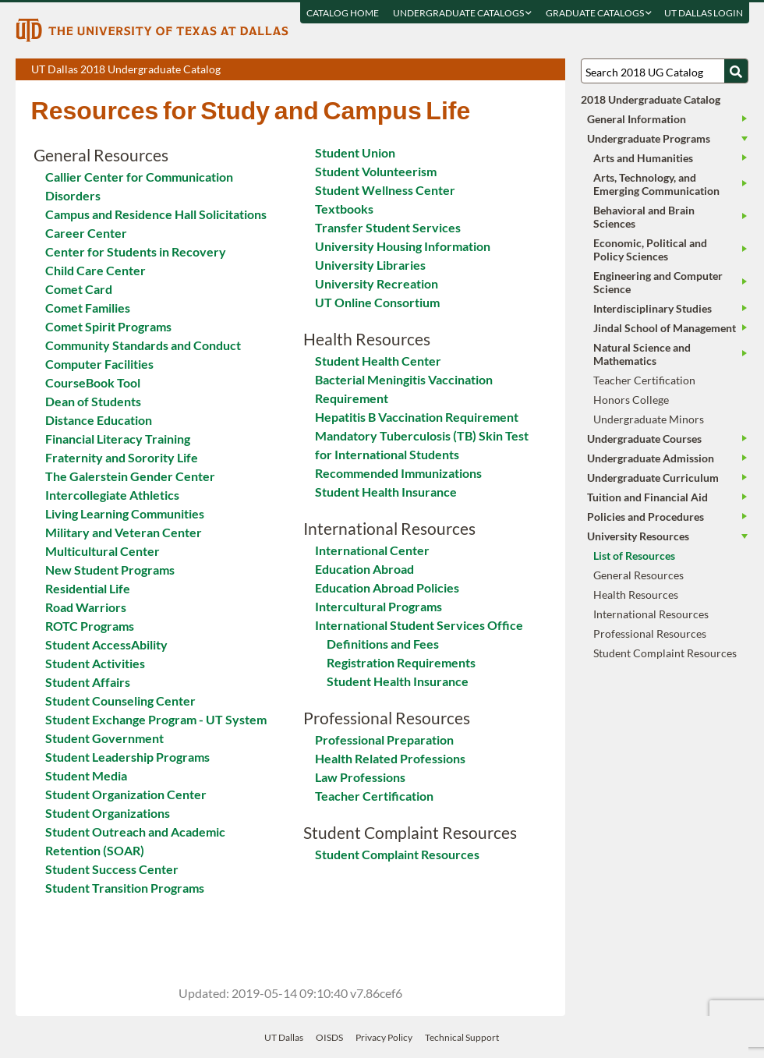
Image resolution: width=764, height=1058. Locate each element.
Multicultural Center (102, 550)
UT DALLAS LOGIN (702, 13)
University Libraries (370, 264)
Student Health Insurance (386, 491)
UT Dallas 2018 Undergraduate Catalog (298, 71)
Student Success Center (112, 869)
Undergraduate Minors (648, 419)
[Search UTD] (736, 71)
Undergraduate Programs (648, 138)
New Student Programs (110, 569)
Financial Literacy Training (117, 438)
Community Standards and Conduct (143, 345)
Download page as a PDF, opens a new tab (497, 70)
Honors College (631, 399)
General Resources (638, 575)
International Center (372, 550)
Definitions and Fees (383, 643)
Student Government (104, 738)
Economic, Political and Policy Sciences (650, 249)
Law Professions (360, 777)
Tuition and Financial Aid (647, 497)
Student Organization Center (126, 794)
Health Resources (635, 594)
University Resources (638, 536)
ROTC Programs (89, 625)
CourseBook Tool (92, 382)
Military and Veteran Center (123, 532)
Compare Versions (550, 70)
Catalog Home (342, 13)
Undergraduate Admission (650, 458)
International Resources (651, 614)
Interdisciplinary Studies (652, 308)
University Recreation (376, 283)
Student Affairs (87, 681)
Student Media (86, 775)
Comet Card (78, 288)
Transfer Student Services (388, 227)
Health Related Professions (390, 758)
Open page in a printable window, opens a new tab (532, 70)
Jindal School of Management (664, 327)
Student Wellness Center (385, 189)
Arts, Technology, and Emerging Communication (656, 184)
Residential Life (87, 588)
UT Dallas (283, 1037)
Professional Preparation (384, 739)
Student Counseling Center (120, 700)
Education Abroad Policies (387, 587)
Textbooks (344, 208)
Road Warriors (85, 607)
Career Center (86, 232)
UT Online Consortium (377, 302)
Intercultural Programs (378, 606)
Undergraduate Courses (644, 438)
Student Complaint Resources (397, 854)
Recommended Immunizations (398, 472)
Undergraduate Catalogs (461, 13)
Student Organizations (107, 812)
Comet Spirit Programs (108, 326)
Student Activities (95, 663)
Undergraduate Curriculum (653, 477)
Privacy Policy (383, 1037)
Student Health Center (378, 360)
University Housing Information (402, 246)
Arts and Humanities (643, 158)
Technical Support (462, 1037)
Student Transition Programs (124, 887)
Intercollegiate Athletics (112, 494)
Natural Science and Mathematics (642, 354)
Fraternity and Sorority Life (121, 457)
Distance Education (98, 419)
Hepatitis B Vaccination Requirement (416, 416)
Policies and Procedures (645, 516)
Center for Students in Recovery (135, 251)
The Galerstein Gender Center (130, 476)
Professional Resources (649, 633)
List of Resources (634, 555)
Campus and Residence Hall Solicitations (156, 214)
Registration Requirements (401, 662)
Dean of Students (93, 401)
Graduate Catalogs (598, 13)
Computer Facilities (99, 363)
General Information (636, 119)
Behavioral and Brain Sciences (644, 216)
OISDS (329, 1037)
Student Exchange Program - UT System (156, 719)
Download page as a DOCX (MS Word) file (515, 70)
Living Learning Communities (124, 513)
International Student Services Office (419, 624)
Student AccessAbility (106, 644)
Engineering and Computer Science (658, 282)
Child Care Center (95, 270)
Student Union (355, 152)
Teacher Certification (374, 795)
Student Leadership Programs (127, 756)
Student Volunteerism (376, 171)
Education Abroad (364, 568)
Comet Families (87, 307)
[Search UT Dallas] (664, 70)
